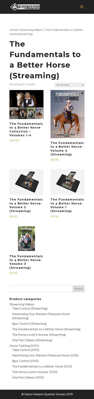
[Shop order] (69, 85)
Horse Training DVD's (24, 345)
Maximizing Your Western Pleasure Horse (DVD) (45, 355)
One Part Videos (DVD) (28, 377)
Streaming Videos (31, 29)
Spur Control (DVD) (25, 361)
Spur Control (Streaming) (29, 323)
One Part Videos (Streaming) (32, 340)
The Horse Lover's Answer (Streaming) (39, 334)
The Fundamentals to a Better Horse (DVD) (42, 366)
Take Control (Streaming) (29, 308)
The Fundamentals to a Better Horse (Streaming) (46, 329)
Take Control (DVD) (25, 350)
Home (13, 29)
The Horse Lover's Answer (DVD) (34, 372)
